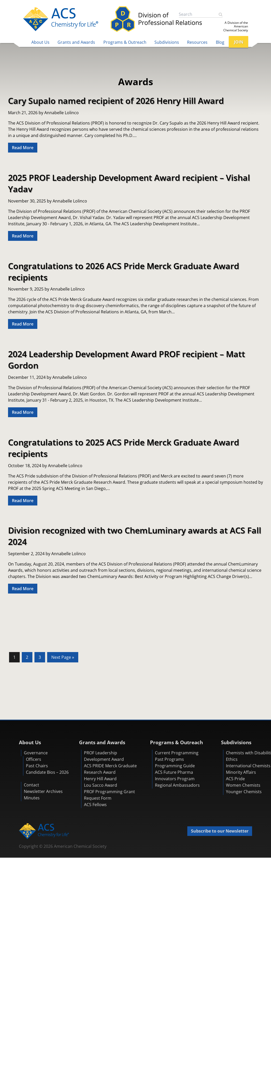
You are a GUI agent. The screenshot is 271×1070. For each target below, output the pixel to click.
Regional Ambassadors (177, 785)
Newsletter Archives (43, 791)
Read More (22, 147)
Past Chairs (37, 766)
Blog (220, 42)
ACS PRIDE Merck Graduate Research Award (110, 769)
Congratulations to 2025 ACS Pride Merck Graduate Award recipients (123, 447)
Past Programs (169, 759)
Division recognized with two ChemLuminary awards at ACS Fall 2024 (134, 535)
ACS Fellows (95, 804)
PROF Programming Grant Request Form (109, 795)
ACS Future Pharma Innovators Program (175, 775)
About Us (40, 42)
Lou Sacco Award (100, 785)
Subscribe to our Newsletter (219, 831)
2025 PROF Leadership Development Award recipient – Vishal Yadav (129, 183)
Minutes (32, 798)
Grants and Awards (76, 42)
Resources (197, 42)
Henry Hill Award (100, 779)
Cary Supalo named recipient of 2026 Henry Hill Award (116, 100)
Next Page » (62, 658)
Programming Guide (175, 766)
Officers (33, 759)
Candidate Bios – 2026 (47, 772)
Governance (36, 753)
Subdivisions (166, 42)
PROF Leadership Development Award (104, 756)
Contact (31, 785)
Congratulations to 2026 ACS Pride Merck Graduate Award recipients (123, 271)
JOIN (238, 42)
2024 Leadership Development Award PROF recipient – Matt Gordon (126, 359)
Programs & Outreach (124, 42)
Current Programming (176, 753)
